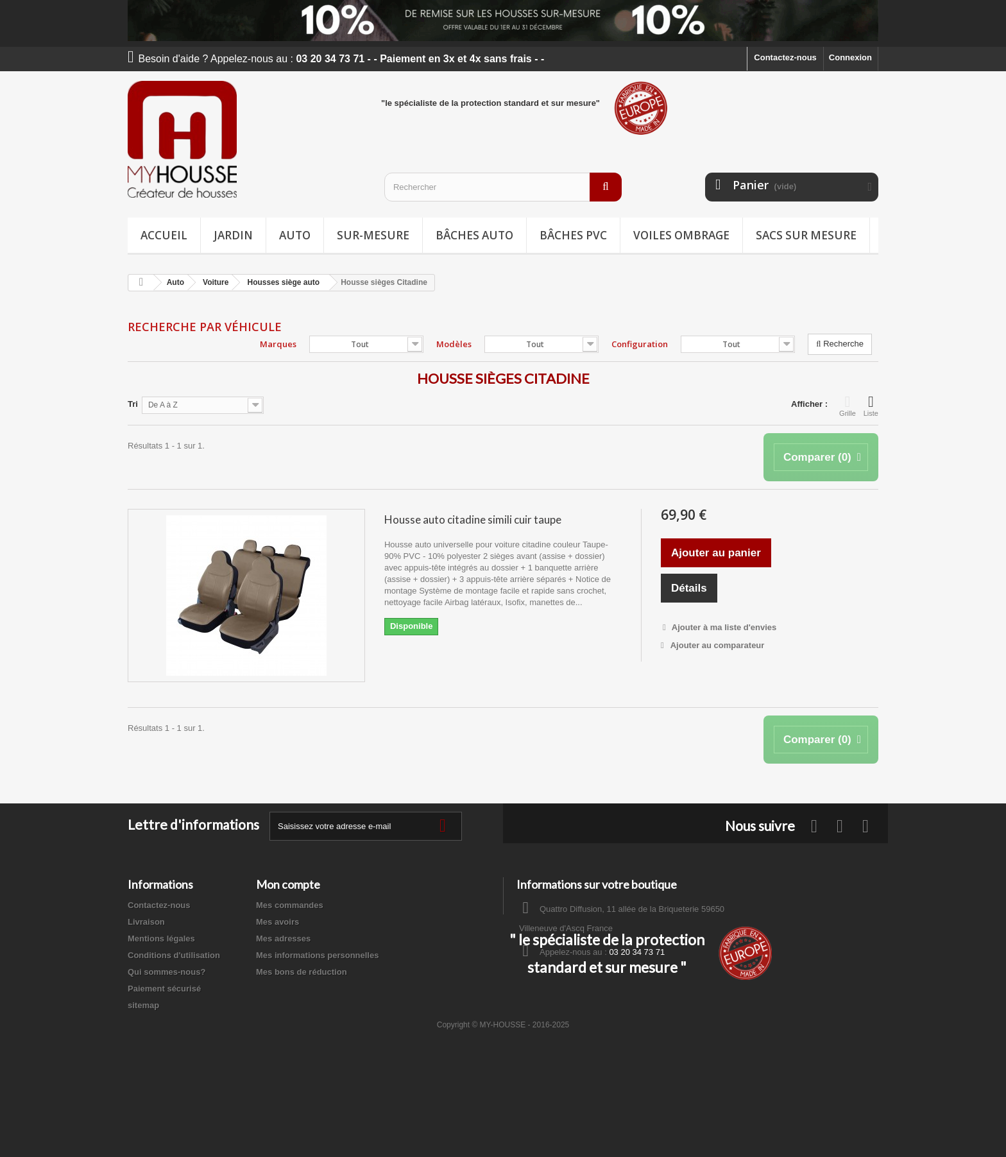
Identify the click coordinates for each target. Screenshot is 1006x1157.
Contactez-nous (785, 57)
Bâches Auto (474, 235)
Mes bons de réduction (301, 972)
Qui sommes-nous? (166, 972)
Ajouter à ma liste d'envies (723, 627)
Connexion (850, 57)
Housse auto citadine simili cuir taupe (472, 519)
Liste (871, 405)
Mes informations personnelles (317, 955)
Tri (133, 404)
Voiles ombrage (681, 235)
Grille (847, 405)
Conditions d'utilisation (174, 955)
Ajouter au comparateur (717, 645)
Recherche (840, 343)
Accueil (164, 235)
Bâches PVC (573, 235)
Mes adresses (283, 938)
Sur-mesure (373, 235)
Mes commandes (289, 905)
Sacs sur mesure (806, 235)
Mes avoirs (277, 922)
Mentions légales (161, 938)
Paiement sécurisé (164, 988)
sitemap (143, 1005)
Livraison (146, 922)
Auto (295, 235)
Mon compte (288, 884)
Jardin (233, 235)
